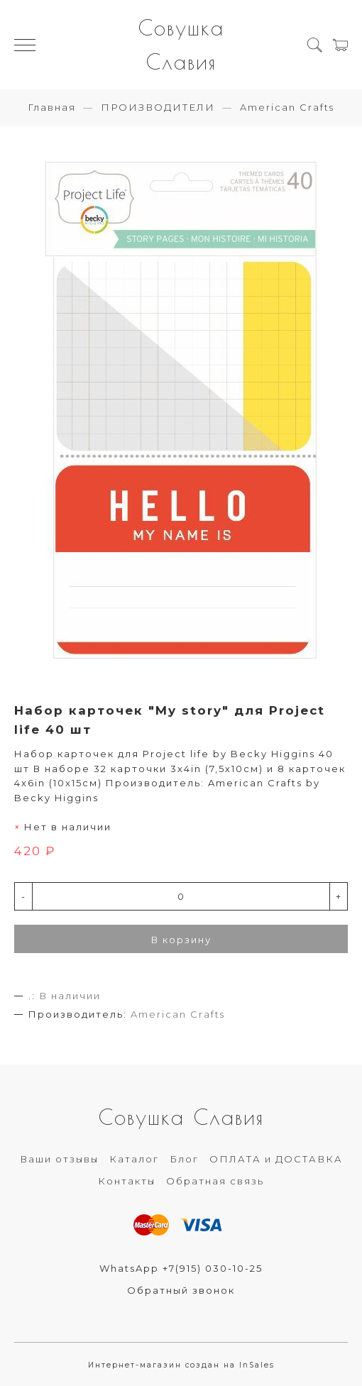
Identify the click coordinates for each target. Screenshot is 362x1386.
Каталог (134, 1159)
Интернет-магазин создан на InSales (181, 1365)
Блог (184, 1159)
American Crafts (287, 107)
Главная (52, 107)
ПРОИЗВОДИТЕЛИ (158, 107)
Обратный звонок (181, 1290)
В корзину (181, 939)
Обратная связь (215, 1181)
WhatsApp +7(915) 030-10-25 (181, 1268)
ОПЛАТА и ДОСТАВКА (276, 1159)
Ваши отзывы (59, 1159)
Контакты (126, 1181)
